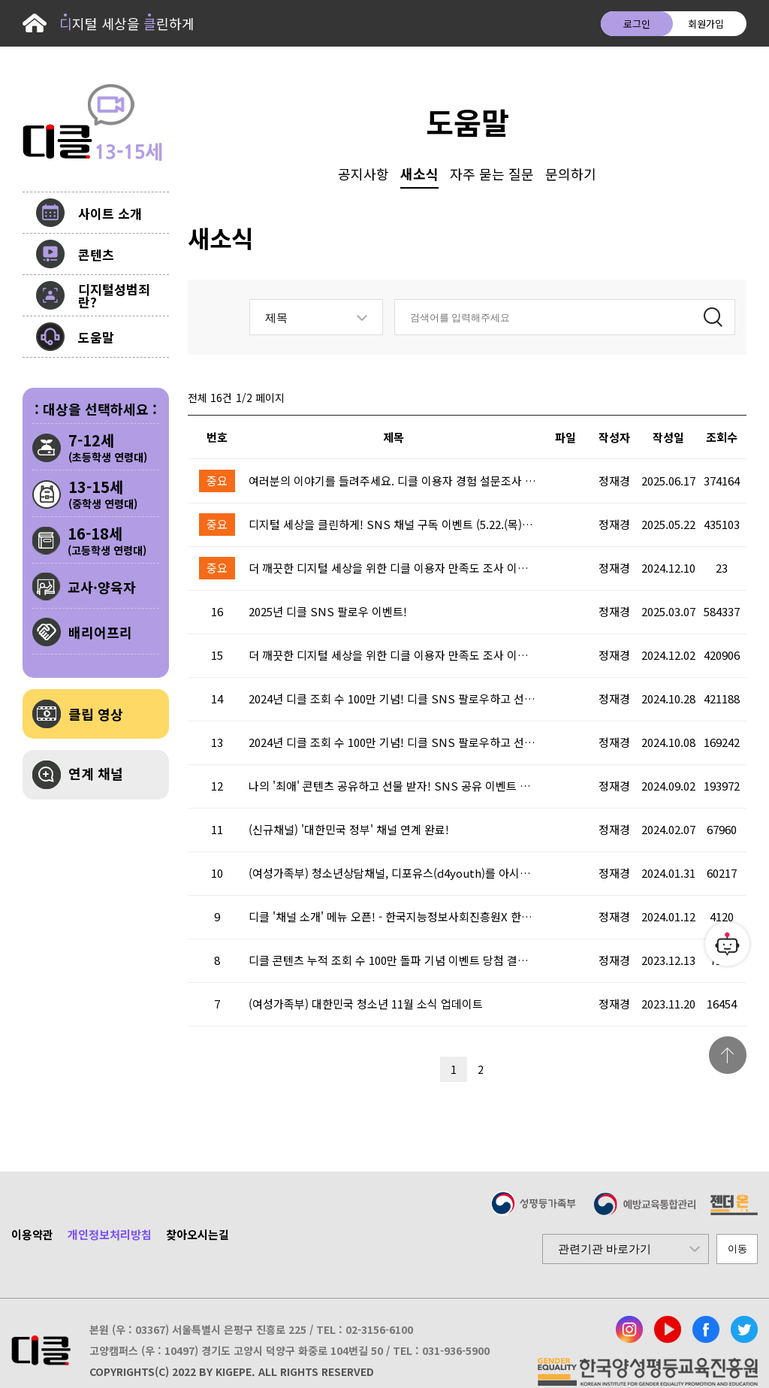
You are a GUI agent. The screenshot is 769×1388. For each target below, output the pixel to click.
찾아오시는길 (197, 1234)
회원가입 (706, 24)
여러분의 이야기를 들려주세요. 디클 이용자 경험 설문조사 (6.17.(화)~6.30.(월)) (393, 480)
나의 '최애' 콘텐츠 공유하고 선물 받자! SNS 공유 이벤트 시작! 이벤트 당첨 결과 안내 (393, 786)
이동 (737, 1248)
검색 (712, 315)
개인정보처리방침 (110, 1234)
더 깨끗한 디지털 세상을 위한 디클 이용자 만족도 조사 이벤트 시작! (393, 655)
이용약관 (32, 1234)
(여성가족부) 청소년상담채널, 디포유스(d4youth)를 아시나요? (393, 873)
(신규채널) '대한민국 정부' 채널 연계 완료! (349, 829)
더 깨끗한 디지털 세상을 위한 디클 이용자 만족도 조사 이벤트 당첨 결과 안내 (393, 568)
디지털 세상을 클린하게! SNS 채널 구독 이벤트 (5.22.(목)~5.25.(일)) (393, 524)
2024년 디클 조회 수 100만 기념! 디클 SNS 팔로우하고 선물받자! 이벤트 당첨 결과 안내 (393, 698)
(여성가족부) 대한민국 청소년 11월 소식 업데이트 (366, 1004)
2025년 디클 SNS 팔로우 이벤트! (328, 611)
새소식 (419, 173)
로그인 (636, 24)
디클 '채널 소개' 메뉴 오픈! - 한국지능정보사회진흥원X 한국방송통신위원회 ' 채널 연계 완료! (393, 916)
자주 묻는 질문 (492, 173)
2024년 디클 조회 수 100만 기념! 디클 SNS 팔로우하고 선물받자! (393, 742)
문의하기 (570, 173)
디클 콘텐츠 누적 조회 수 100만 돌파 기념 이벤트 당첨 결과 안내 (393, 960)
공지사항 (363, 173)
